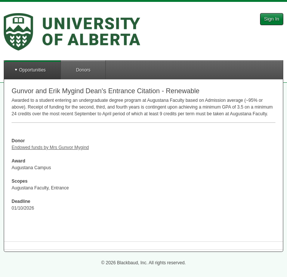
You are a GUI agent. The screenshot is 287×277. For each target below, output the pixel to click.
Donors (83, 70)
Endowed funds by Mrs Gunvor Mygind (50, 147)
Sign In (271, 19)
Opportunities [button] (32, 70)
